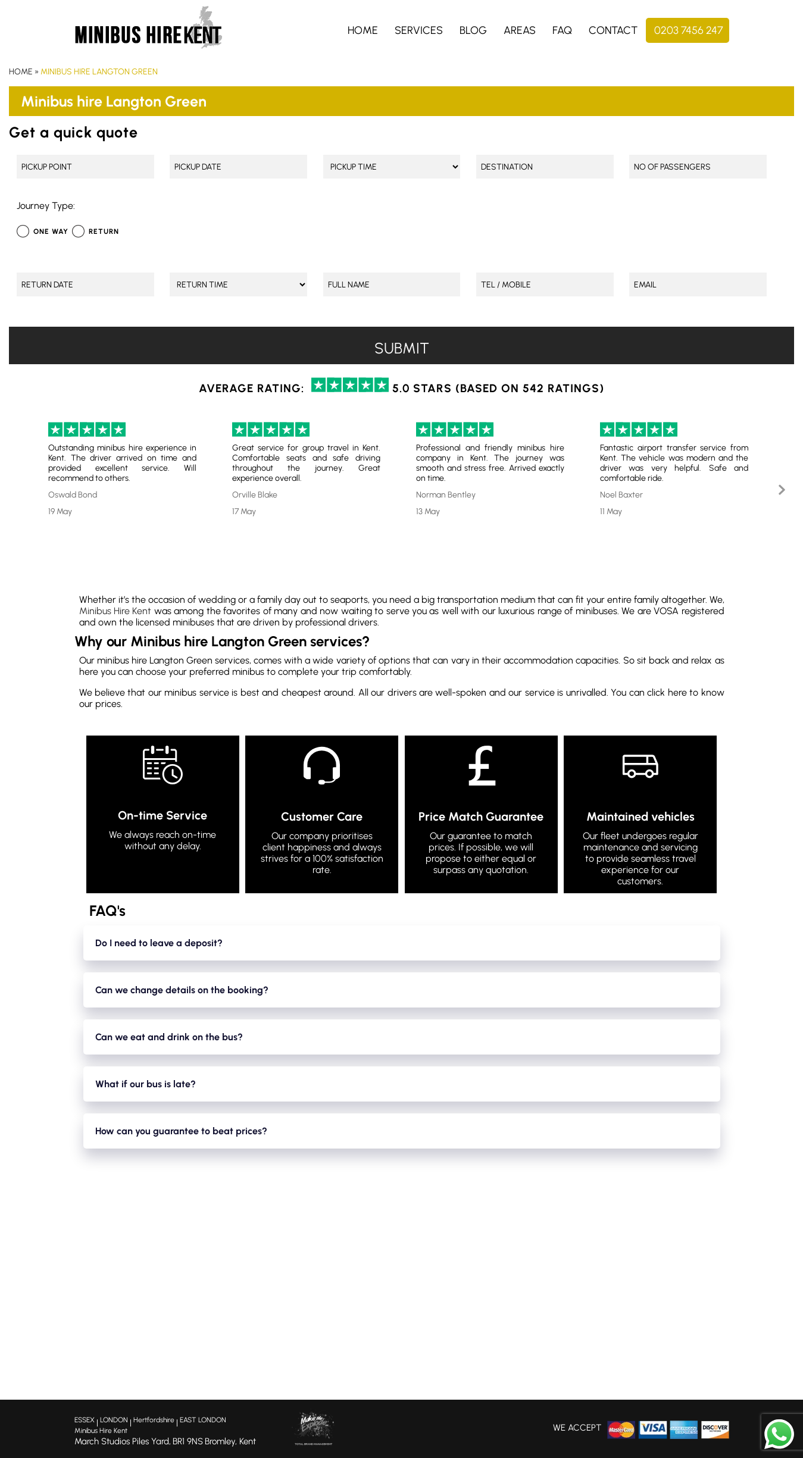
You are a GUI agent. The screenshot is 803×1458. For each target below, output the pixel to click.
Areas (520, 30)
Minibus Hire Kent (115, 611)
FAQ (562, 30)
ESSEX (84, 1420)
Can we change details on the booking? (181, 990)
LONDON (114, 1420)
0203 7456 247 (688, 30)
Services (419, 30)
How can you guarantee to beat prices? (181, 1131)
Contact (613, 30)
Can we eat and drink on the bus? (169, 1037)
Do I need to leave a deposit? (159, 943)
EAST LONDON (203, 1420)
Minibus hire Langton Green (99, 72)
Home (363, 30)
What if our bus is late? (145, 1084)
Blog (473, 30)
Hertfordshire (153, 1420)
